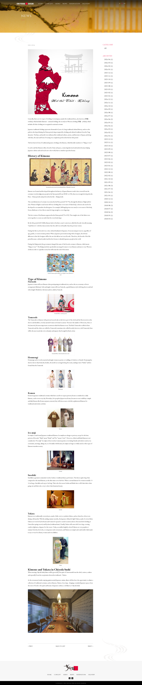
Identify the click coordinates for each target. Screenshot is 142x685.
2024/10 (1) (108, 106)
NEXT (90, 646)
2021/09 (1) (108, 182)
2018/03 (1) (108, 219)
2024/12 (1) (108, 99)
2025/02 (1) (108, 93)
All (105, 48)
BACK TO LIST (60, 646)
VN (124, 3)
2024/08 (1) (108, 112)
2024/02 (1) (108, 132)
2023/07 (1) (108, 156)
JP (119, 3)
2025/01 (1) (108, 96)
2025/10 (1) (108, 79)
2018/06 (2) (108, 212)
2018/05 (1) (108, 215)
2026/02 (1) (108, 66)
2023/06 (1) (108, 159)
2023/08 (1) (108, 152)
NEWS (65, 4)
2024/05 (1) (108, 123)
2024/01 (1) (108, 136)
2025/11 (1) (108, 76)
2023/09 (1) (108, 149)
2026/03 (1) (108, 63)
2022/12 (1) (108, 169)
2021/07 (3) (108, 189)
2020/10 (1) (108, 202)
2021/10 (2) (108, 179)
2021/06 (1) (108, 192)
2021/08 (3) (108, 186)
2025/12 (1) (108, 73)
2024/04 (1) (108, 126)
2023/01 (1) (108, 166)
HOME (40, 4)
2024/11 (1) (108, 103)
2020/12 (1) (108, 199)
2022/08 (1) (108, 172)
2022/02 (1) (108, 176)
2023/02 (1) (108, 162)
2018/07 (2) (108, 209)
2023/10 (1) (108, 146)
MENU (57, 4)
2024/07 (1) (108, 116)
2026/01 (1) (108, 69)
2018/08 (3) (108, 205)
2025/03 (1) (108, 89)
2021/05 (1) (108, 195)
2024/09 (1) (108, 109)
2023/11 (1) (108, 142)
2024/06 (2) (108, 119)
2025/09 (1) (108, 83)
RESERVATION (74, 4)
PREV (31, 646)
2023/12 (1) (108, 139)
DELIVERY (86, 4)
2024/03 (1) (108, 129)
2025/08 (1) (108, 86)
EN (122, 3)
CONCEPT (49, 4)
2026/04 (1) (108, 59)
